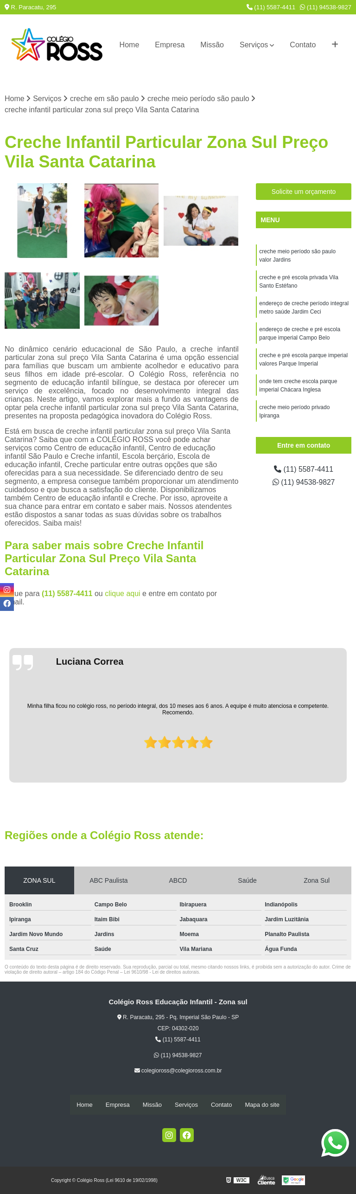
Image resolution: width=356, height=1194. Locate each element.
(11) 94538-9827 (325, 7)
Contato (303, 45)
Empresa (169, 45)
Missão (212, 45)
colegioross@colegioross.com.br (178, 1070)
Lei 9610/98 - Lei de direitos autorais (161, 972)
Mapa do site (262, 1104)
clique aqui (122, 593)
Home (130, 45)
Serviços (254, 45)
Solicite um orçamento (304, 192)
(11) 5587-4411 (271, 7)
